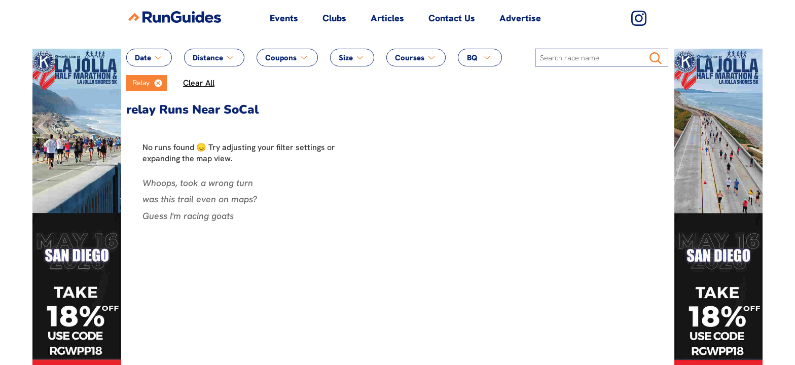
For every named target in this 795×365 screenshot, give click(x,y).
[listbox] (146, 83)
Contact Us (451, 18)
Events (284, 18)
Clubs (334, 18)
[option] (138, 83)
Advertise (520, 18)
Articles (387, 18)
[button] (158, 83)
